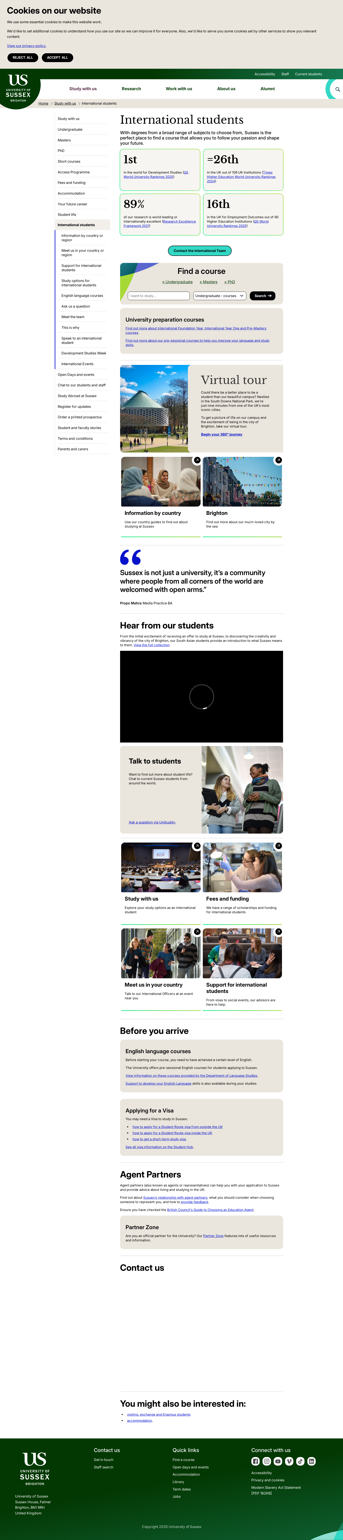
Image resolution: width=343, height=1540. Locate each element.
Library (178, 1482)
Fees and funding (72, 182)
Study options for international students (78, 282)
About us (226, 88)
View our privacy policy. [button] (26, 46)
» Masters (208, 282)
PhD (61, 150)
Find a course (183, 1459)
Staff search (103, 1467)
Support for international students (81, 267)
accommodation (139, 1421)
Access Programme (74, 172)
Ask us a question (75, 306)
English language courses (82, 295)
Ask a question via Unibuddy (152, 822)
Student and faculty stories (79, 428)
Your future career (72, 204)
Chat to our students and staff (82, 385)
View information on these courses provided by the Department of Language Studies (191, 1076)
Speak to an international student (81, 340)
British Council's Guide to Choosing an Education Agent (210, 1210)
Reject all (23, 57)
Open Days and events (76, 374)
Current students (308, 74)
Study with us (83, 88)
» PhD (229, 282)
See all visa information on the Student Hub (159, 1147)
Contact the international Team (200, 250)
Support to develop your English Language (158, 1083)
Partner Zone (213, 1236)
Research (131, 88)
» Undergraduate (177, 282)
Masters (64, 140)
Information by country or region (82, 237)
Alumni (268, 88)
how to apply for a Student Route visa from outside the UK (178, 1127)
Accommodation (71, 193)
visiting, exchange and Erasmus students (159, 1414)
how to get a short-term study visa (159, 1139)
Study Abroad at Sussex (77, 396)
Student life (67, 214)
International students (76, 225)
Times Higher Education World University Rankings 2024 (241, 176)
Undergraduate (70, 129)
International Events (77, 364)
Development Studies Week (83, 353)
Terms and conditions (75, 438)
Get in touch (103, 1459)
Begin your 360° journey (221, 434)
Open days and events (191, 1467)
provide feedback (194, 1202)
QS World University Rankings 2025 (156, 174)
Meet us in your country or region (82, 252)
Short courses (69, 161)
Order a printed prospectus (80, 417)
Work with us (179, 88)
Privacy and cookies (267, 1480)
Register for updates (74, 406)
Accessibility (265, 74)
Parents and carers (73, 449)
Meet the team (72, 317)
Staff (285, 74)
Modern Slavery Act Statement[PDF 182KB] (276, 1490)
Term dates (182, 1489)
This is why (70, 327)
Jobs (177, 1496)
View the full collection (152, 645)
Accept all (57, 57)
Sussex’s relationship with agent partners (175, 1197)
